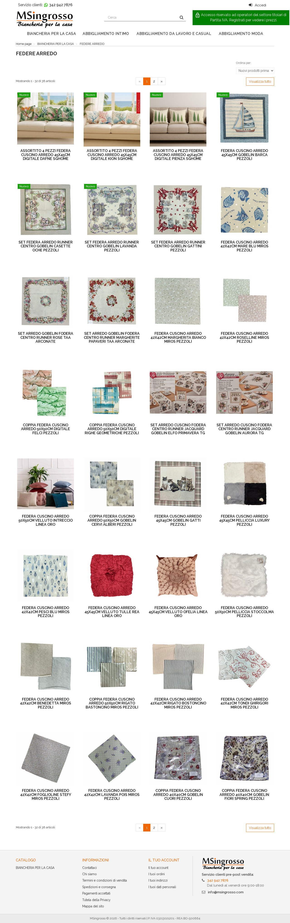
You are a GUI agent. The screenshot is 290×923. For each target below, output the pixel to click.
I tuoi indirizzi (158, 880)
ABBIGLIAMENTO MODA (241, 33)
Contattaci (89, 868)
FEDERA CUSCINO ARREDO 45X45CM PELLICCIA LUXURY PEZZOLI (244, 520)
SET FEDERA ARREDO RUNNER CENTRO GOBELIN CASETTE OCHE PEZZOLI (46, 246)
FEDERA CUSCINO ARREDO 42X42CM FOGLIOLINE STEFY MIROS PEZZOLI (45, 794)
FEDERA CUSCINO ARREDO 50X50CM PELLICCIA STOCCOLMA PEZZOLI (244, 612)
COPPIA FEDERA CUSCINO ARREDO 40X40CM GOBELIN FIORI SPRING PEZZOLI (244, 794)
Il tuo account (158, 868)
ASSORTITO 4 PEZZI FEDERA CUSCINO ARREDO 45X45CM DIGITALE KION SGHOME (112, 155)
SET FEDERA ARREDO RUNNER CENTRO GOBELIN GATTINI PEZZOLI (178, 246)
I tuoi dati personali (162, 887)
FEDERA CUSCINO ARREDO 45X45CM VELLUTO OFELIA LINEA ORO (178, 612)
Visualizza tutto (260, 81)
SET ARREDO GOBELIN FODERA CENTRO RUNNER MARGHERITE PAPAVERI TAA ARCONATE (112, 337)
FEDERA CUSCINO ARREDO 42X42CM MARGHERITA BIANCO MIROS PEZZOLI (178, 337)
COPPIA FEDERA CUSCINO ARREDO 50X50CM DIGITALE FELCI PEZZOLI (45, 429)
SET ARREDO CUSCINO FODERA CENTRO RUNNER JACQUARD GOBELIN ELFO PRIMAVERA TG (178, 429)
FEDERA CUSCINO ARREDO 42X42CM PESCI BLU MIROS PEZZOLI (46, 612)
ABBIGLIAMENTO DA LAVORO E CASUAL (174, 33)
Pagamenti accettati (96, 893)
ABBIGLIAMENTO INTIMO (106, 33)
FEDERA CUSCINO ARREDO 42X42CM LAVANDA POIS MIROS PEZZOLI (112, 794)
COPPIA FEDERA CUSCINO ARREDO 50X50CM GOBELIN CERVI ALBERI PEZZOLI (111, 520)
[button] (241, 17)
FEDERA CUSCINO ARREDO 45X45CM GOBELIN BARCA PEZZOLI (244, 155)
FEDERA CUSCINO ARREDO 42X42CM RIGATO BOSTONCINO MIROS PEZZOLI (178, 703)
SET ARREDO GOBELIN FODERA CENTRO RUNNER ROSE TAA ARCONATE (45, 337)
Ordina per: (243, 63)
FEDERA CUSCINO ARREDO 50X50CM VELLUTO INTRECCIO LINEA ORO (46, 520)
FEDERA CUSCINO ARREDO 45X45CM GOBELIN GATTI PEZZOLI (178, 520)
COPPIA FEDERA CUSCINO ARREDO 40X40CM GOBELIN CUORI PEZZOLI (178, 794)
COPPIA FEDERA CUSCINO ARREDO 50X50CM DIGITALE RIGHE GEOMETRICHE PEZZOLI (112, 429)
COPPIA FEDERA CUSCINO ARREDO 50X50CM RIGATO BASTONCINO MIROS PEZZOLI (112, 703)
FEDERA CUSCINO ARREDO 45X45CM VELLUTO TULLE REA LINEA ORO (112, 612)
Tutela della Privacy (96, 900)
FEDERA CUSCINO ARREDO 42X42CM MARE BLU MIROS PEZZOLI (244, 246)
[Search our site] (141, 17)
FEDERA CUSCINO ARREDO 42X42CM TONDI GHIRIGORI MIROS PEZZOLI (244, 703)
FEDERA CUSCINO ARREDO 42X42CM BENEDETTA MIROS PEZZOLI (45, 703)
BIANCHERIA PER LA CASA (51, 33)
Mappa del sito (93, 906)
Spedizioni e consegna (99, 887)
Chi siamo (89, 874)
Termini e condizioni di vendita (104, 880)
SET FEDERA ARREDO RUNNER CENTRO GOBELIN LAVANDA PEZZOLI (112, 246)
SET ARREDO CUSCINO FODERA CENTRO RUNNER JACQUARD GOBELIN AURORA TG (244, 429)
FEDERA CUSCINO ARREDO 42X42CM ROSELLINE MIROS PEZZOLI (244, 337)
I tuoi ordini (156, 874)
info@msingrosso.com (226, 892)
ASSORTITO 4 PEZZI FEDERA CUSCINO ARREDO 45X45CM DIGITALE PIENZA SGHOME (178, 155)
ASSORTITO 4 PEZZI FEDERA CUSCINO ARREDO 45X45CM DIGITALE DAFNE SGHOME (45, 155)
